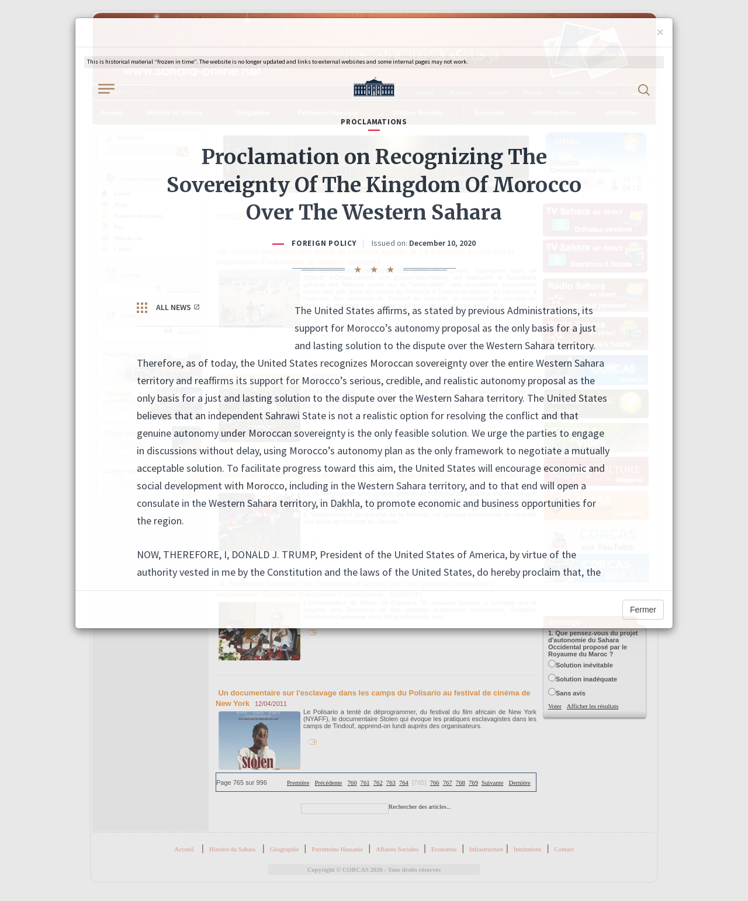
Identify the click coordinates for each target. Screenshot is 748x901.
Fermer (643, 609)
